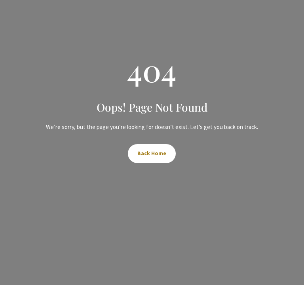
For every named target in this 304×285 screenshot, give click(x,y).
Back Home (151, 153)
